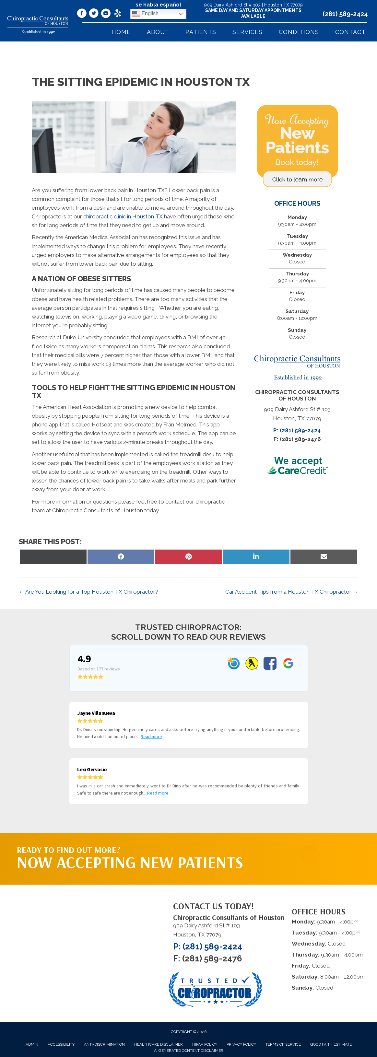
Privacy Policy (241, 1044)
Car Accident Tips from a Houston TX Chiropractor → (291, 591)
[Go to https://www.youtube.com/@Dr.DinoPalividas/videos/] (106, 14)
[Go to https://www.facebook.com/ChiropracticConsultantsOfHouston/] (82, 14)
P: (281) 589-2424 (297, 430)
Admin (32, 1044)
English (145, 14)
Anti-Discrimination (104, 1044)
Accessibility (61, 1044)
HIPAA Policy (204, 1044)
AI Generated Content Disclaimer (188, 1050)
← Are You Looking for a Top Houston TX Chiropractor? (88, 591)
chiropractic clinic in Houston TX (123, 216)
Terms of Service (283, 1044)
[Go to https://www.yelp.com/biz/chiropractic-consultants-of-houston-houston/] (118, 13)
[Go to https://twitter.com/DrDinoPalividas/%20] (94, 14)
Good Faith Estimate (331, 1044)
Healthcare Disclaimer (158, 1044)
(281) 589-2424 (345, 14)
